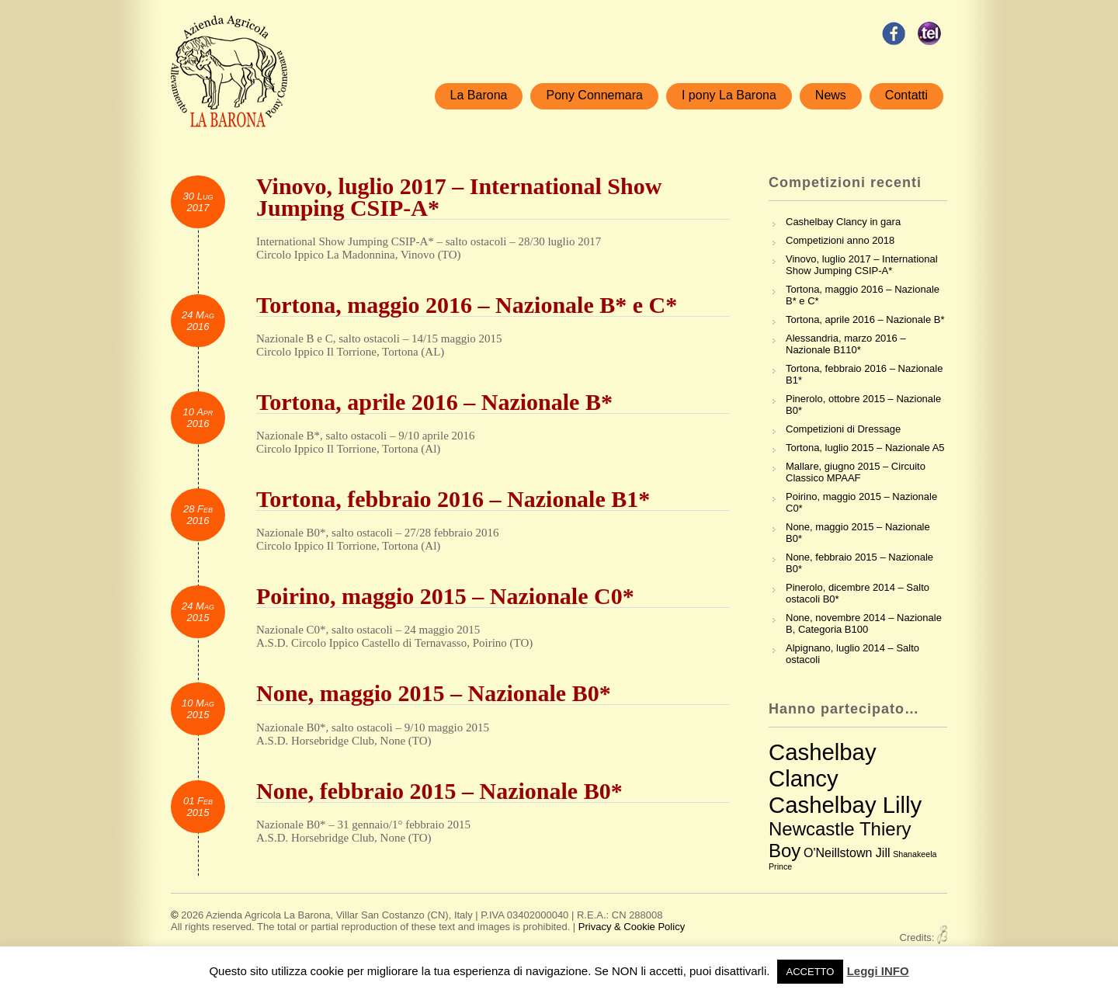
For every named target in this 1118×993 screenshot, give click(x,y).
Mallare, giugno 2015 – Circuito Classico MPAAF (855, 472)
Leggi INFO (878, 970)
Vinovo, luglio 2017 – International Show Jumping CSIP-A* (862, 264)
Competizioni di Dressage (843, 429)
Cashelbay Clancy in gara (843, 221)
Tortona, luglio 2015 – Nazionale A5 (865, 447)
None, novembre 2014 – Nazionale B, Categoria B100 (864, 623)
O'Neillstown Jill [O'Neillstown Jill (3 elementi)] (847, 852)
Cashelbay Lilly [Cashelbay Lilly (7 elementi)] (845, 805)
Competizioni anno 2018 (840, 240)
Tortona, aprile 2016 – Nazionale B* (865, 319)
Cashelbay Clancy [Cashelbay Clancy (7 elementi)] (823, 765)
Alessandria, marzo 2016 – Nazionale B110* (846, 344)
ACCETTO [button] (810, 971)
